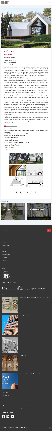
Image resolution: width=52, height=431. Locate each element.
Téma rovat (9, 54)
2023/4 (5, 54)
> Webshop (4, 257)
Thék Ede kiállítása (24, 355)
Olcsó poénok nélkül (9, 209)
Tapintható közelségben (25, 315)
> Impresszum (5, 263)
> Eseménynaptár (6, 254)
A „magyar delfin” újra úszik (37, 209)
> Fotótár (4, 251)
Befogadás (10, 51)
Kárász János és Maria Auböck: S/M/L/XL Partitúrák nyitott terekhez (35, 297)
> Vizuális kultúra (5, 245)
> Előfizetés (4, 260)
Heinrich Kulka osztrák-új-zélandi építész (29, 337)
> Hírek (3, 248)
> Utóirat (4, 242)
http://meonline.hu (6, 401)
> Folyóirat (4, 239)
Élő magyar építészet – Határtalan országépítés (30, 373)
